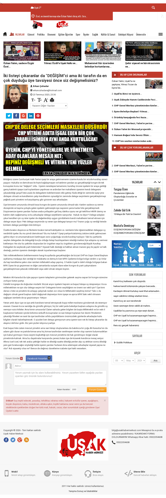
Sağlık (95, 34)
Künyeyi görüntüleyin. (62, 473)
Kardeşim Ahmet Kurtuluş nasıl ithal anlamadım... (137, 291)
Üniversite (141, 34)
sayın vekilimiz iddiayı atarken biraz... (131, 296)
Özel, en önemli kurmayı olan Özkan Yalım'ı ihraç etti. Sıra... (61, 16)
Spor (78, 34)
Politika (41, 34)
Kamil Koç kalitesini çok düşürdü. (129, 281)
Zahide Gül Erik (122, 210)
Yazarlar (20, 34)
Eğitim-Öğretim (65, 34)
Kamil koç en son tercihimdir (127, 301)
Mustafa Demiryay (124, 225)
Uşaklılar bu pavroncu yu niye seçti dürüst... (134, 310)
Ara (155, 360)
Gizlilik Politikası (124, 342)
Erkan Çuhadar (41, 86)
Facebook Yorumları (39, 358)
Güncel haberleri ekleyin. (145, 473)
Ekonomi (51, 34)
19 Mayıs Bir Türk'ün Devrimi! (127, 214)
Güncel (30, 34)
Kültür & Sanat (108, 34)
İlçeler (86, 34)
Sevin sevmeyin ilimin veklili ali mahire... (132, 306)
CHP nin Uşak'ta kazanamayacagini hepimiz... (135, 315)
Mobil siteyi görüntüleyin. (24, 473)
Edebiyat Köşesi (125, 34)
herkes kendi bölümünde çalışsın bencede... (134, 286)
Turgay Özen (121, 189)
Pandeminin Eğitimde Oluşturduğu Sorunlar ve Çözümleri (125, 196)
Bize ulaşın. (98, 473)
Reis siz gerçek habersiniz (126, 325)
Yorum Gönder (14, 358)
